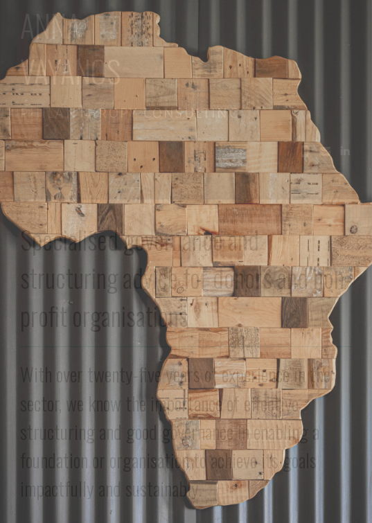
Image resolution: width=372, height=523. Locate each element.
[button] (305, 151)
